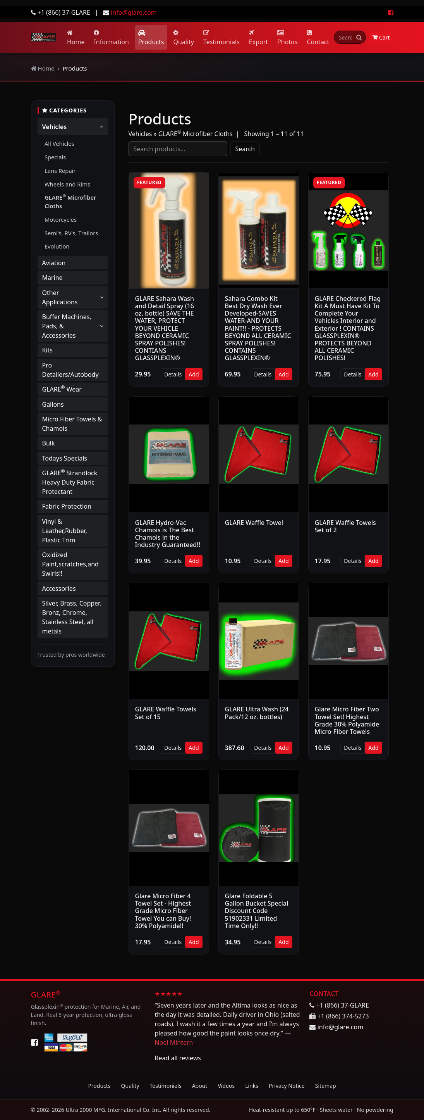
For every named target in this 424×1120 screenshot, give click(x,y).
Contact (318, 37)
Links (251, 1085)
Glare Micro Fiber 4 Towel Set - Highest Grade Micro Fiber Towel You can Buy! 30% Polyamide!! (163, 911)
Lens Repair (60, 170)
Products (151, 37)
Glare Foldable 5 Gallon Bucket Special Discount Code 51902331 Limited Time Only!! (256, 911)
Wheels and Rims (67, 184)
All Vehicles (59, 143)
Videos (226, 1085)
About (200, 1085)
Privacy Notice (287, 1085)
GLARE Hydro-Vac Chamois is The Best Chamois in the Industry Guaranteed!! (168, 533)
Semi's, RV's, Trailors (71, 233)
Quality (183, 37)
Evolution (57, 246)
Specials (55, 157)
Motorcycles (61, 219)
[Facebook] (34, 1042)
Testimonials (221, 37)
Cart (381, 37)
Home (76, 37)
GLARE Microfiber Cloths (70, 201)
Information (111, 37)
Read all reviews (177, 1058)
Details (173, 374)
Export (258, 37)
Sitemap (325, 1085)
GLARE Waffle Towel (254, 522)
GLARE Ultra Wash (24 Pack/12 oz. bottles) (257, 713)
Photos (287, 37)
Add (194, 374)
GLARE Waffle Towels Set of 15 (165, 713)
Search (245, 149)
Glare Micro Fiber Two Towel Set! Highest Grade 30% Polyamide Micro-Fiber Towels (347, 720)
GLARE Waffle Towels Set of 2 (345, 526)
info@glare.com (133, 12)
